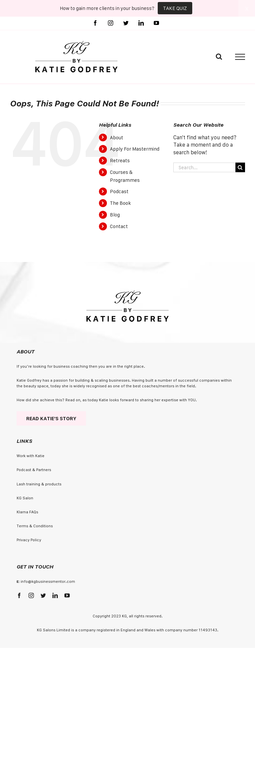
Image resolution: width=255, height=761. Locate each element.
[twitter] (43, 595)
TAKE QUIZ (175, 8)
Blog (115, 214)
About (116, 137)
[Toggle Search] (219, 56)
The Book (120, 203)
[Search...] (204, 167)
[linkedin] (55, 595)
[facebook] (19, 595)
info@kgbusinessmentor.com (48, 581)
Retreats (120, 160)
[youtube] (67, 595)
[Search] (240, 167)
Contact (119, 226)
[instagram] (31, 595)
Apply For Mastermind (134, 149)
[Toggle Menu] (240, 57)
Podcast (119, 191)
